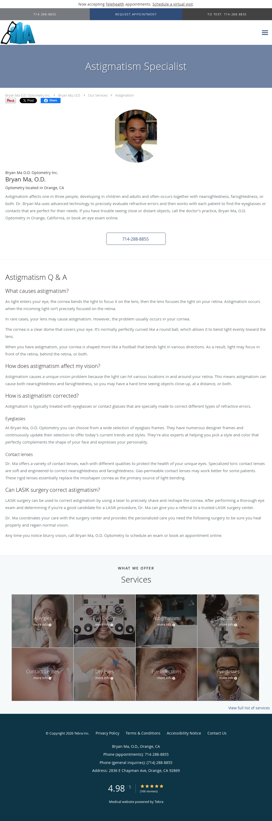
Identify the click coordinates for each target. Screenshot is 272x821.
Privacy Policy (107, 733)
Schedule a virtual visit (172, 4)
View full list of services (249, 708)
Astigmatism (124, 95)
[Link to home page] (17, 32)
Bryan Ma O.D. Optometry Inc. (27, 95)
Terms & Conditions (143, 733)
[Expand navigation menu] (265, 33)
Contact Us (217, 733)
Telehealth (115, 4)
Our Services (98, 95)
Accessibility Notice (184, 733)
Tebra (159, 801)
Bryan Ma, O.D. (69, 95)
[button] (136, 14)
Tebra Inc (81, 733)
